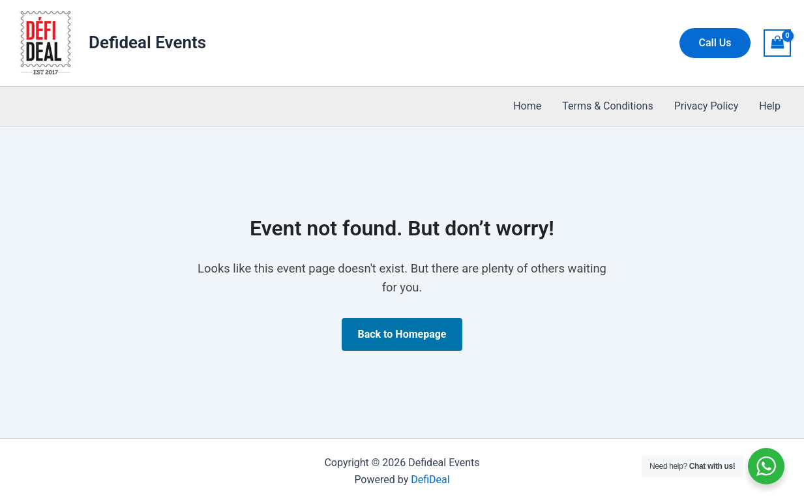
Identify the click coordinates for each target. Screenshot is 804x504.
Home (527, 106)
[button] (715, 43)
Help (770, 106)
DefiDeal (430, 479)
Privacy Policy (706, 106)
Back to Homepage (401, 334)
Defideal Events (147, 42)
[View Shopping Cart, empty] (777, 42)
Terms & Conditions (607, 106)
